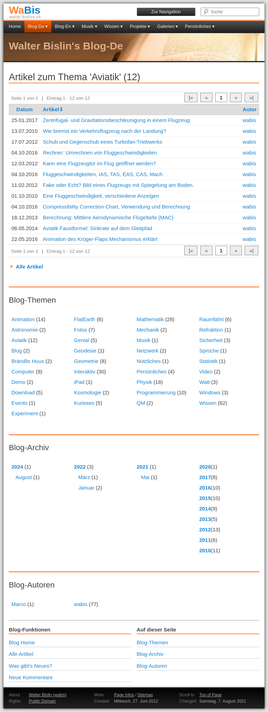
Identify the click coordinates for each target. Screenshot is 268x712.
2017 (205, 477)
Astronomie (25, 330)
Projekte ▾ (140, 26)
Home (15, 26)
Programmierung (156, 392)
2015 (205, 498)
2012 (205, 529)
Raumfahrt (211, 319)
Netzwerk (147, 351)
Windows (210, 392)
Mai (145, 477)
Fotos (80, 330)
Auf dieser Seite (156, 630)
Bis (24, 10)
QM (140, 403)
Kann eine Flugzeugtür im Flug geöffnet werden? (99, 163)
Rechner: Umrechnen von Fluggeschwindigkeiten (100, 153)
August (23, 477)
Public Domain (42, 701)
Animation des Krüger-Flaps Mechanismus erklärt (100, 239)
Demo (18, 382)
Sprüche (209, 351)
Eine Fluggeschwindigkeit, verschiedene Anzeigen (101, 196)
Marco (19, 604)
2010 (205, 550)
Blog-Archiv (150, 654)
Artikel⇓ (53, 109)
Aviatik (19, 340)
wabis (249, 120)
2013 (205, 519)
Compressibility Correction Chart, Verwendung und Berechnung (116, 207)
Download (23, 392)
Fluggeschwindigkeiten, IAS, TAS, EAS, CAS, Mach (103, 174)
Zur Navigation (166, 11)
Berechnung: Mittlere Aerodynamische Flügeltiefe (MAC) (108, 217)
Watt (204, 382)
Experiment (25, 413)
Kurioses (84, 403)
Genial (81, 340)
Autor (249, 109)
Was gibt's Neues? (30, 666)
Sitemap (145, 694)
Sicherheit (211, 340)
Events (20, 403)
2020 (205, 467)
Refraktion (211, 330)
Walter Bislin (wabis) (47, 694)
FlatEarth (84, 319)
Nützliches (148, 361)
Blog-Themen (152, 642)
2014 (205, 509)
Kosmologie (87, 392)
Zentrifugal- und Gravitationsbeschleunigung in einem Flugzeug (116, 120)
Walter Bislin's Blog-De (66, 46)
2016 (205, 488)
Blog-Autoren (152, 666)
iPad (79, 382)
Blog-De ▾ (38, 26)
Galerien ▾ (167, 26)
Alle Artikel (29, 267)
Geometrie (86, 361)
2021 (142, 467)
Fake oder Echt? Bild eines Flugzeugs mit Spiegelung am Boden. (118, 185)
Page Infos (124, 694)
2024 (17, 467)
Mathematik (150, 319)
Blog (17, 351)
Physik (144, 382)
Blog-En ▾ (65, 26)
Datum (24, 109)
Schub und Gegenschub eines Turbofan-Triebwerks (102, 142)
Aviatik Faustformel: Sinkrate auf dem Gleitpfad (97, 228)
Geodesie (85, 351)
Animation (23, 319)
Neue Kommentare (31, 677)
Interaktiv (84, 371)
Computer (23, 371)
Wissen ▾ (113, 26)
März (84, 477)
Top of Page (210, 694)
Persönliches (151, 371)
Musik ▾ (89, 26)
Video (206, 371)
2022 (79, 467)
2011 (205, 540)
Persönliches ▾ (200, 26)
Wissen (207, 403)
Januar (87, 488)
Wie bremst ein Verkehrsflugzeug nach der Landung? (104, 131)
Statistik (208, 361)
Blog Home (22, 642)
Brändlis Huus (28, 361)
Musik (143, 340)
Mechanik (147, 330)
